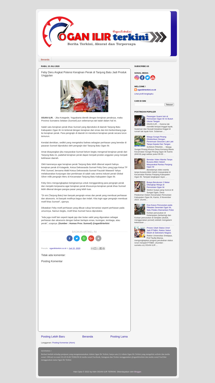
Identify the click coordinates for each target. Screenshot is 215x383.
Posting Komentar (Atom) (63, 343)
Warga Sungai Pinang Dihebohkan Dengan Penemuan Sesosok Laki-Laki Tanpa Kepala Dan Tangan (160, 140)
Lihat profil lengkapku (143, 94)
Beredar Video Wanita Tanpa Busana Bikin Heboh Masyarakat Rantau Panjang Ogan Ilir (159, 163)
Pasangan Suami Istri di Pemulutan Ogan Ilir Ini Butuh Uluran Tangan (160, 118)
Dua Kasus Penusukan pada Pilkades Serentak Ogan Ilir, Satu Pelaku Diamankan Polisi (160, 207)
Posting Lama (119, 336)
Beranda (45, 59)
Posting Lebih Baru (53, 336)
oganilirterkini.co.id (146, 90)
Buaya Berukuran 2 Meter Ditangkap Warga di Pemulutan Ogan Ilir (158, 184)
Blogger (137, 372)
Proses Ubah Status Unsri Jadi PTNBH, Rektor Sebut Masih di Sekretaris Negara (159, 230)
